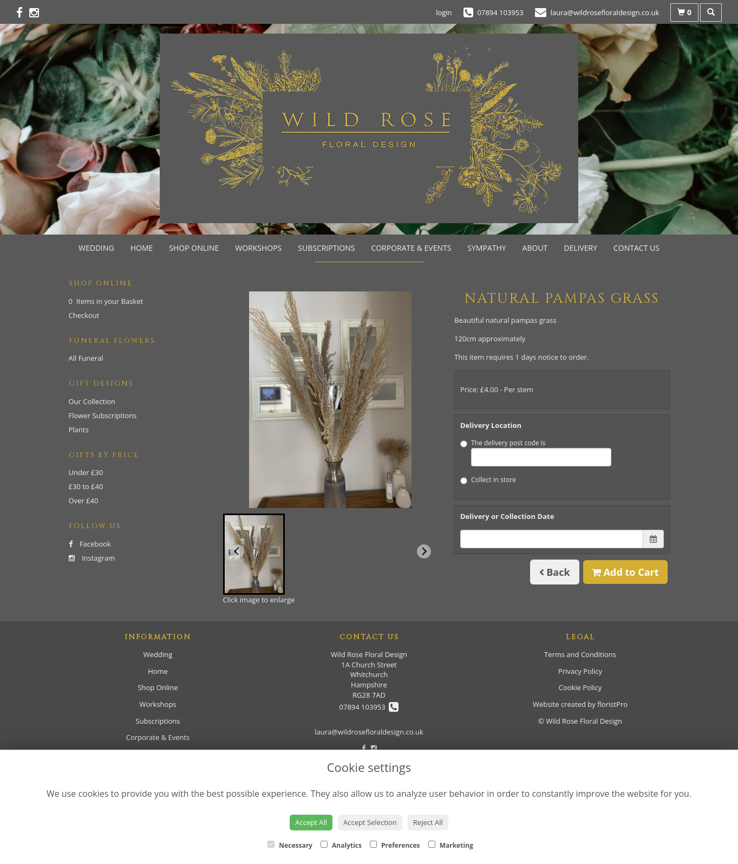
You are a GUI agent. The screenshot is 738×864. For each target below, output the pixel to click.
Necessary (289, 845)
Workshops (258, 248)
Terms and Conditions (580, 654)
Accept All (311, 822)
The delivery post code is (535, 452)
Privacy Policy (580, 671)
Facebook (90, 544)
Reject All (428, 822)
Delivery (580, 248)
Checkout (84, 315)
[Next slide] (424, 551)
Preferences (395, 845)
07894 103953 (369, 707)
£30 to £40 (86, 486)
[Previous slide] (237, 551)
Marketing (450, 845)
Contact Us (636, 248)
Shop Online (194, 248)
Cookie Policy (580, 687)
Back (554, 572)
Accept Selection (370, 822)
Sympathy (486, 248)
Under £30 (86, 472)
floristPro (612, 704)
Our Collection (92, 401)
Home (141, 248)
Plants (79, 429)
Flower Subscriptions (103, 415)
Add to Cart (625, 572)
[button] (254, 554)
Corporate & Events (411, 248)
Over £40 (84, 500)
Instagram (92, 558)
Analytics (341, 845)
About (535, 248)
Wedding (96, 248)
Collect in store (488, 479)
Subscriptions (326, 248)
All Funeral (86, 358)
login (444, 12)
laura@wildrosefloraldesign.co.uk (369, 732)
